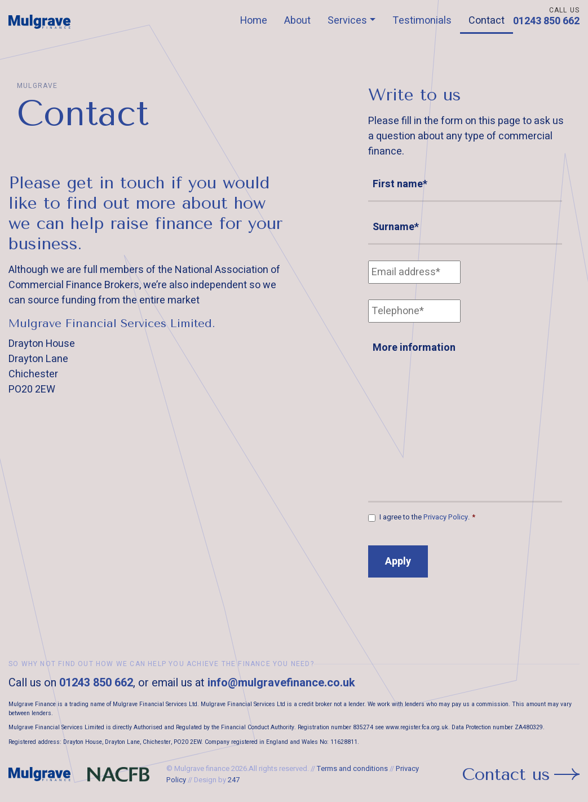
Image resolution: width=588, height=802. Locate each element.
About (297, 20)
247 (234, 779)
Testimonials (422, 20)
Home (253, 20)
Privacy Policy (445, 517)
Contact (486, 20)
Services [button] (347, 20)
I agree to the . (427, 517)
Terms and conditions (352, 768)
